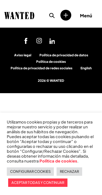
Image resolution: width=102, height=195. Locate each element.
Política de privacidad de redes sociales (41, 68)
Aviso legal (22, 55)
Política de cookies (51, 62)
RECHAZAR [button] (69, 171)
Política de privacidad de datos (63, 55)
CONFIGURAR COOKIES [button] (30, 171)
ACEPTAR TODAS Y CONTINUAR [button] (37, 182)
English (86, 68)
